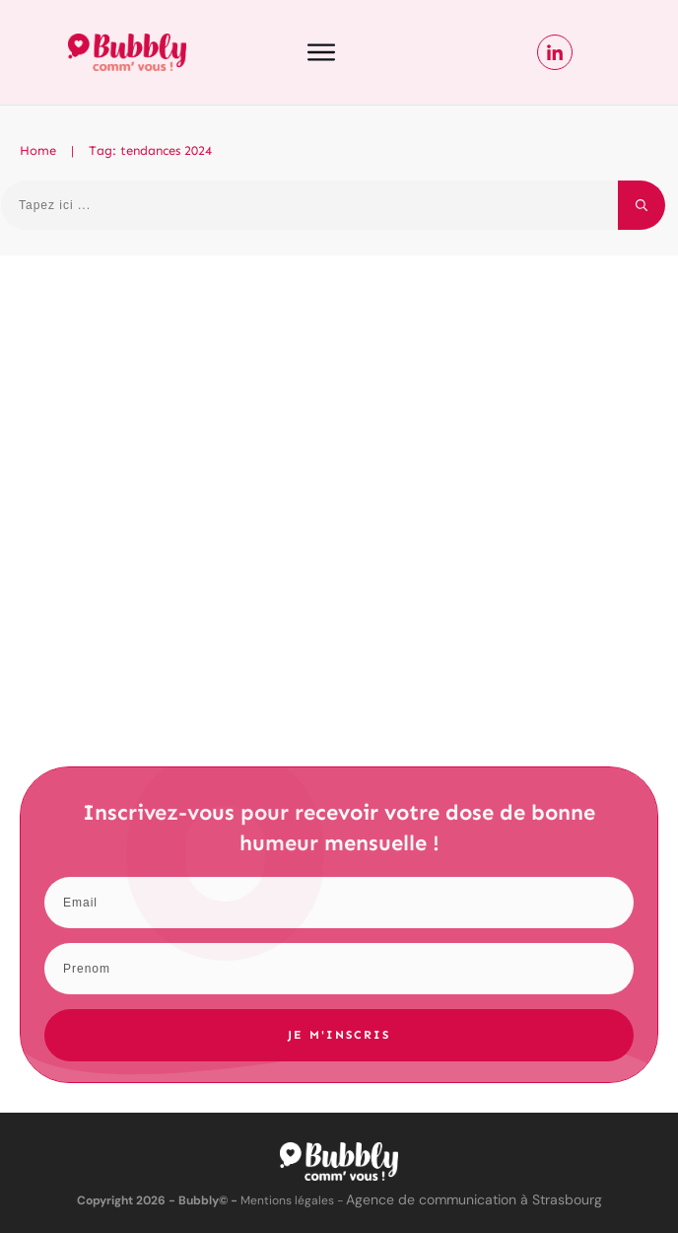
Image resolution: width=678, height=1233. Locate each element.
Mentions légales (287, 1200)
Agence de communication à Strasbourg (474, 1199)
